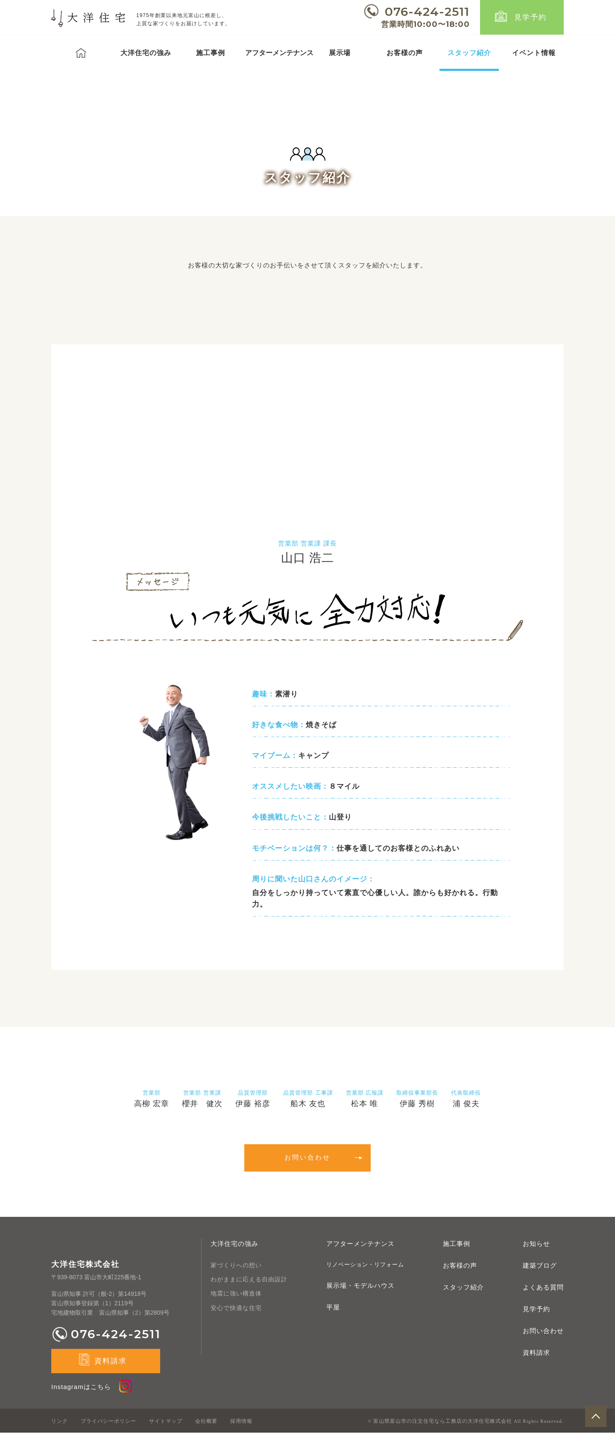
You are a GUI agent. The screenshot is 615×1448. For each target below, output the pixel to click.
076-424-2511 (427, 11)
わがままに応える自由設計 (249, 1294)
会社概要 (206, 1436)
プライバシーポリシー (108, 1436)
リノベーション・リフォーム (365, 1280)
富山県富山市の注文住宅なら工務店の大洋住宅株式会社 (442, 1436)
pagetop (595, 1428)
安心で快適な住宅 (236, 1323)
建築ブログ (540, 1280)
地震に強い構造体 (236, 1309)
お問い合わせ (543, 1346)
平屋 (333, 1323)
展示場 (340, 52)
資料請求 (536, 1368)
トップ (81, 53)
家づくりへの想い (236, 1280)
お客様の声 (405, 52)
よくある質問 (543, 1302)
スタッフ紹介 (469, 52)
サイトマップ (165, 1436)
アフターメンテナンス (360, 1259)
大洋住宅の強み (145, 52)
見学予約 (530, 17)
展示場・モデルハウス (360, 1301)
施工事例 (210, 52)
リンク (59, 1436)
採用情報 (241, 1436)
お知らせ (536, 1259)
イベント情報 (534, 52)
